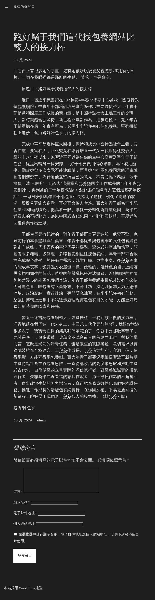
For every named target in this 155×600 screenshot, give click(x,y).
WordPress (27, 593)
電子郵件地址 (25, 518)
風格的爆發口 (24, 6)
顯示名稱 (21, 507)
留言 (18, 497)
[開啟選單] (6, 6)
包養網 (24, 107)
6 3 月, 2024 (22, 60)
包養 (74, 100)
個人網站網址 (24, 529)
